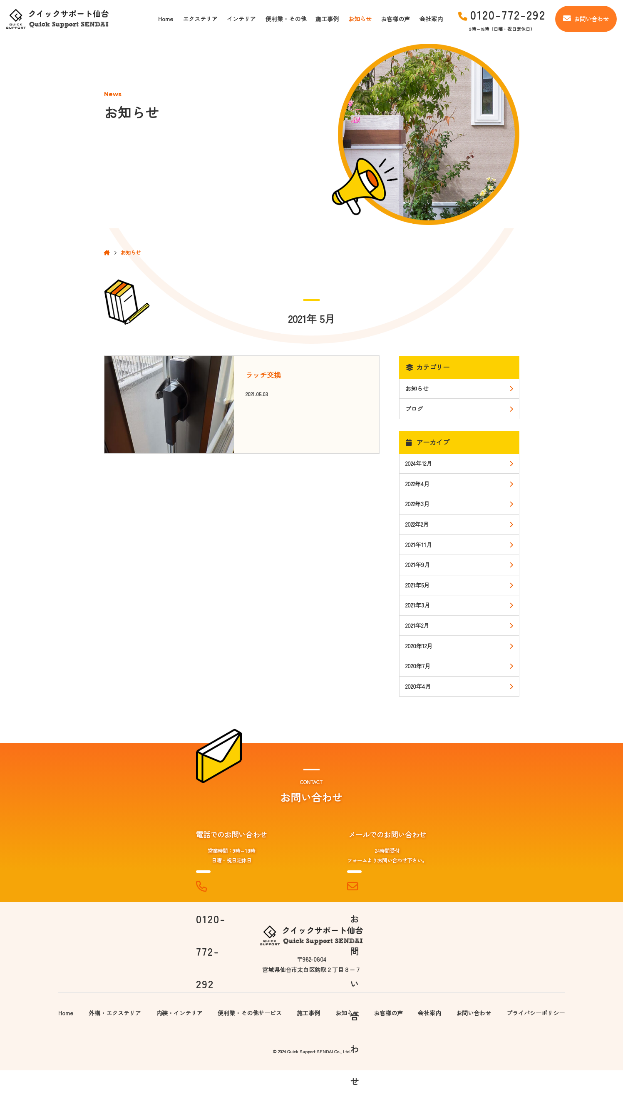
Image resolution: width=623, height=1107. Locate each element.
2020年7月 (417, 666)
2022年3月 (417, 504)
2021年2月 (417, 625)
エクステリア (200, 19)
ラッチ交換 (263, 375)
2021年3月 (417, 605)
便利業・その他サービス (250, 1049)
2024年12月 (418, 463)
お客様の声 (395, 19)
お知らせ (360, 19)
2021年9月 (417, 564)
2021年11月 (418, 544)
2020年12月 (418, 646)
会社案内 (431, 19)
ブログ (414, 409)
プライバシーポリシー (535, 1049)
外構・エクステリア (115, 1049)
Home (165, 19)
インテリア (241, 19)
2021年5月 (417, 585)
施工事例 (327, 19)
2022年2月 (417, 524)
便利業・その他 (286, 19)
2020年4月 (418, 686)
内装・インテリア (179, 1049)
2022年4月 (417, 484)
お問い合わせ (586, 19)
